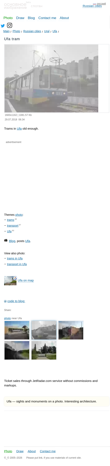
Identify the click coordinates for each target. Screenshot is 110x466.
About (64, 18)
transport (12, 225)
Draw (20, 18)
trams (10, 220)
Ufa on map (26, 280)
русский (101, 3)
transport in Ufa (17, 264)
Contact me (47, 18)
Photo (8, 18)
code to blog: (16, 301)
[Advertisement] (43, 174)
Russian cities (92, 6)
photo (18, 214)
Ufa (19, 128)
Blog (31, 18)
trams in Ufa (14, 258)
